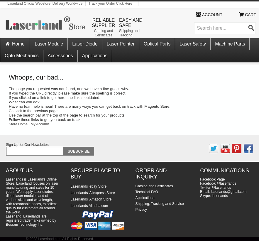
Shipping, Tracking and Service (160, 204)
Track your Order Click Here (110, 3)
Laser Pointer (121, 43)
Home (15, 43)
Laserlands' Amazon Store (91, 199)
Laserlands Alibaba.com (89, 206)
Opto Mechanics (22, 55)
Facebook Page (212, 179)
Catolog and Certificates (103, 33)
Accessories (60, 55)
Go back (15, 111)
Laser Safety (193, 43)
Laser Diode (84, 43)
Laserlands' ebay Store (88, 186)
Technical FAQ (147, 192)
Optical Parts (157, 43)
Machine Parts (230, 43)
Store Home (18, 124)
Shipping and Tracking (129, 33)
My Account (40, 124)
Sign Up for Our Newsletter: (27, 145)
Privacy (141, 210)
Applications (94, 55)
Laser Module (49, 43)
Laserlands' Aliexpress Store (93, 193)
